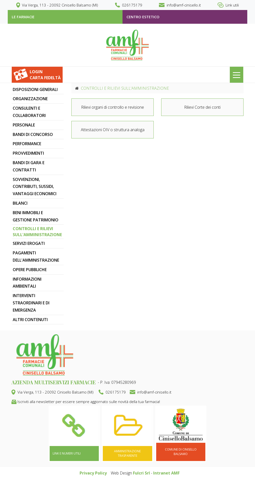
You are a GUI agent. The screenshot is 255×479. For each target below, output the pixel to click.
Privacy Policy (93, 473)
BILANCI (20, 203)
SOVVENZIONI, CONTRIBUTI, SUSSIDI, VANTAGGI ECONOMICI (34, 187)
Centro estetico (143, 16)
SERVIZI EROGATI (29, 243)
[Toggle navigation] (236, 75)
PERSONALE (24, 125)
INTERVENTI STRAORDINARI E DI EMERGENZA (31, 303)
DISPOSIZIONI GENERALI (35, 89)
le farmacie (23, 16)
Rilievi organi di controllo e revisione (112, 107)
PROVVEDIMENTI (28, 153)
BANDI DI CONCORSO (33, 134)
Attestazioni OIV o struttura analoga (112, 129)
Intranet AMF (166, 473)
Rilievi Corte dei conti (202, 107)
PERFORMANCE (27, 143)
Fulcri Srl (141, 473)
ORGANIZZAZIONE (30, 98)
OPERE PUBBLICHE (30, 269)
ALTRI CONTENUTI (30, 319)
